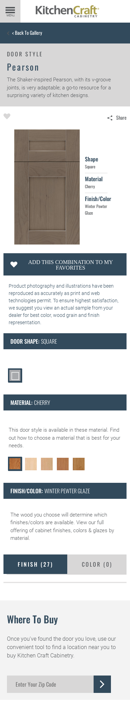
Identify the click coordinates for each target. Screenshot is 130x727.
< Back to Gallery (27, 32)
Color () (97, 564)
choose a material (54, 438)
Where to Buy (32, 619)
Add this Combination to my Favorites (70, 265)
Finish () (35, 564)
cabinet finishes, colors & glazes (71, 530)
